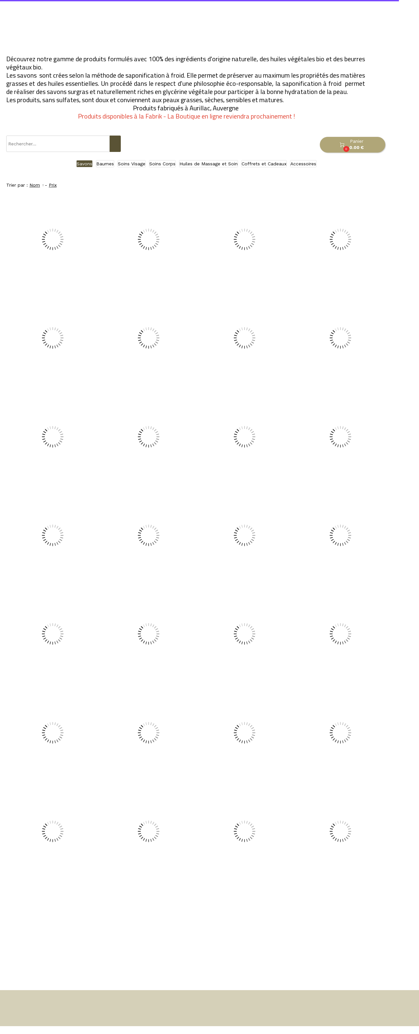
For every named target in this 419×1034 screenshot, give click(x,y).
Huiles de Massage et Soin (208, 163)
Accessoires (303, 163)
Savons (84, 163)
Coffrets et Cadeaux (264, 163)
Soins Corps (162, 163)
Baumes (105, 163)
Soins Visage (131, 163)
